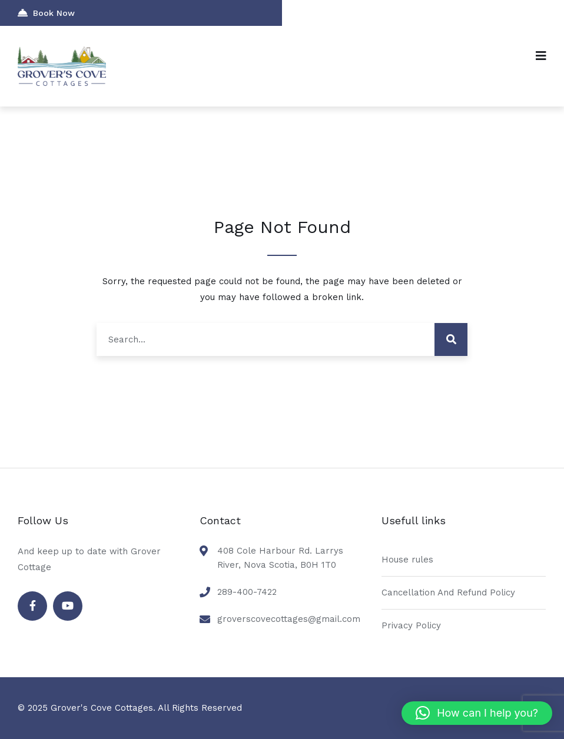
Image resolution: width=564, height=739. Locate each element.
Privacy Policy (411, 625)
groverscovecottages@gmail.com (288, 619)
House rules (407, 559)
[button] (477, 713)
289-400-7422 (247, 592)
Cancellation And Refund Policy (448, 592)
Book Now (46, 13)
